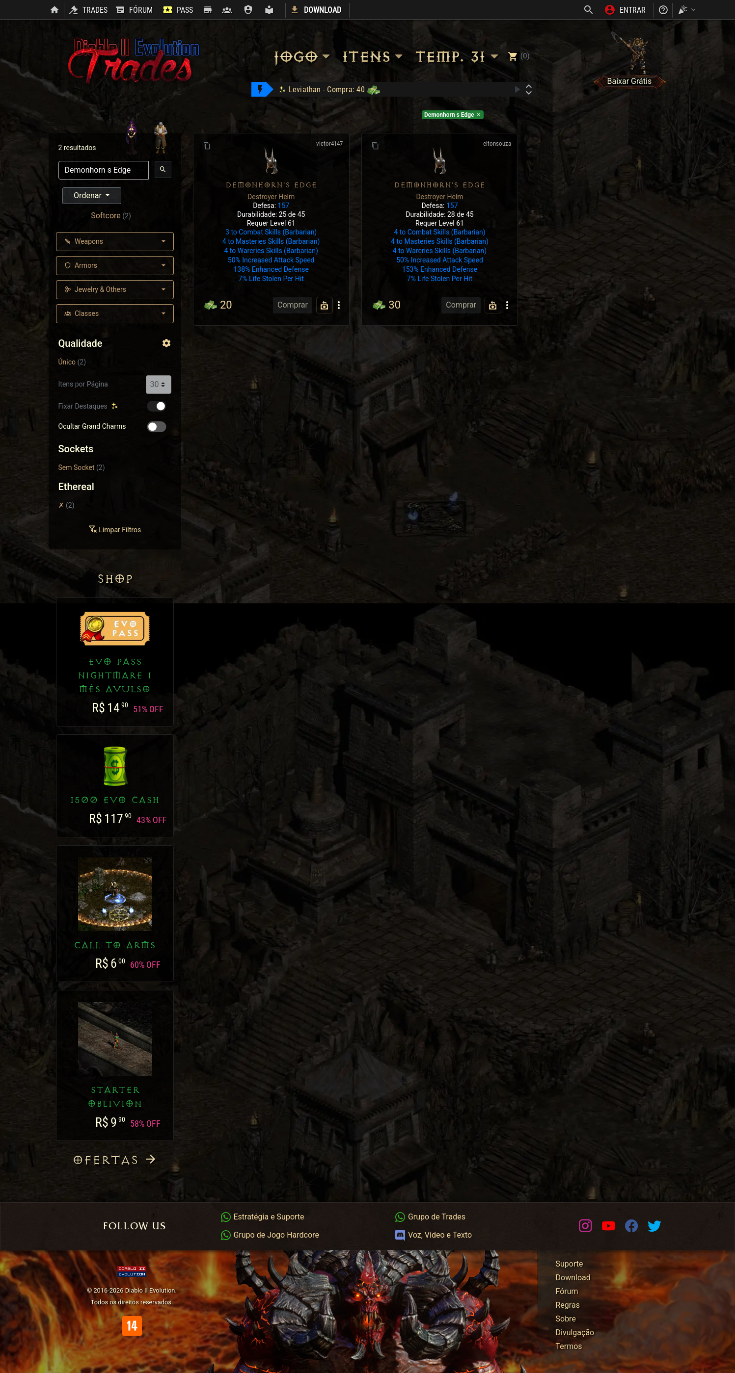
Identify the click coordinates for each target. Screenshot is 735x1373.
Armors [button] (81, 265)
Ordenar (89, 195)
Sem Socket (76, 467)
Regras (568, 1305)
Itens (374, 56)
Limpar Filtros (114, 530)
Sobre (566, 1318)
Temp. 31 (458, 56)
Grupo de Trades (429, 1216)
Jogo (302, 56)
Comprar (292, 305)
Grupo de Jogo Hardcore (269, 1235)
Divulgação (575, 1332)
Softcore (106, 215)
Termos (569, 1346)
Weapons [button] (84, 241)
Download (573, 1277)
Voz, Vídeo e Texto (433, 1235)
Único (67, 362)
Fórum (567, 1291)
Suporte (569, 1264)
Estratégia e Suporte (262, 1216)
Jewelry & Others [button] (95, 289)
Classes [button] (81, 313)
